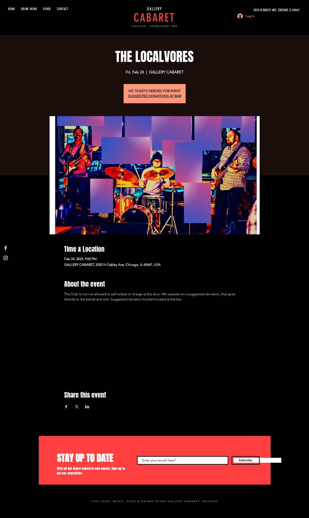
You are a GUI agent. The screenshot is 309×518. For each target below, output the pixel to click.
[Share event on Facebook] (66, 406)
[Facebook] (6, 248)
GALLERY (154, 8)
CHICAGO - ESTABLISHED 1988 (154, 26)
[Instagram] (6, 258)
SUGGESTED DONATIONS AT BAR (154, 96)
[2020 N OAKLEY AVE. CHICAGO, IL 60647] (259, 10)
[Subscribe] (246, 460)
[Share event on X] (77, 406)
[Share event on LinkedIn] (87, 406)
